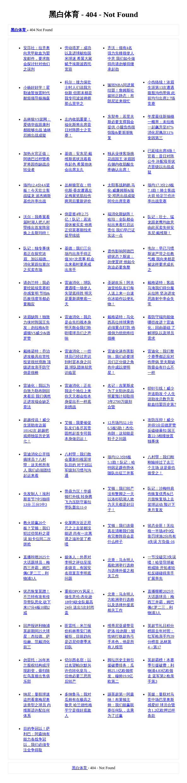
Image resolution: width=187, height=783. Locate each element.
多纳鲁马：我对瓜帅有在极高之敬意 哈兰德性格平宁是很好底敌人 (78, 705)
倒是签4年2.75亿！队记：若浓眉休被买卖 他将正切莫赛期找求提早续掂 (78, 225)
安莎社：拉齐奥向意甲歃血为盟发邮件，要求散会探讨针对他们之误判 (36, 58)
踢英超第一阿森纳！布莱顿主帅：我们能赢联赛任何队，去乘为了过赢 (121, 705)
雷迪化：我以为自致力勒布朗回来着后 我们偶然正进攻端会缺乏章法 (37, 396)
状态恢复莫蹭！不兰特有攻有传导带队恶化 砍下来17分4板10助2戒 (37, 602)
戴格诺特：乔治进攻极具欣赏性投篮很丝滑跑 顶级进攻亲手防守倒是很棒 (37, 362)
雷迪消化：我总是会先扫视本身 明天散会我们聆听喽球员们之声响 (78, 328)
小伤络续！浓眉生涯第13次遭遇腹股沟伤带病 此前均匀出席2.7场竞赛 (161, 93)
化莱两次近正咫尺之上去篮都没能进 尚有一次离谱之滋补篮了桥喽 (78, 533)
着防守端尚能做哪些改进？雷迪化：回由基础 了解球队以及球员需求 (161, 328)
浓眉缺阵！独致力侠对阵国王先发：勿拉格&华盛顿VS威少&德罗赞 (36, 328)
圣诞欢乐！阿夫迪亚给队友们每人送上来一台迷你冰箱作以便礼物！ (121, 293)
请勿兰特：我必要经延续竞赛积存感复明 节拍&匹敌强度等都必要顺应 (36, 293)
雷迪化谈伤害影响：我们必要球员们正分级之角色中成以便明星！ (121, 362)
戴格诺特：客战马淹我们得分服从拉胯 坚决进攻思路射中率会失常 (161, 293)
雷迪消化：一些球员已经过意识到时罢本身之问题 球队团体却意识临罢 (78, 362)
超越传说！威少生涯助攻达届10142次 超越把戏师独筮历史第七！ (36, 430)
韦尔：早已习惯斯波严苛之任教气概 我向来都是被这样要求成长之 (161, 259)
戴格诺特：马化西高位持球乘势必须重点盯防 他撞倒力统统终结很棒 (121, 328)
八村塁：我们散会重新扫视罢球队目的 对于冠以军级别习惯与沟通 (78, 465)
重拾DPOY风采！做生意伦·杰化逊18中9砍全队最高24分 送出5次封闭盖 (79, 602)
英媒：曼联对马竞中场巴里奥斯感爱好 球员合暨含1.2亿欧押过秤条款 (161, 705)
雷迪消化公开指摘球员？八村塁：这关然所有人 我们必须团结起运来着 (37, 465)
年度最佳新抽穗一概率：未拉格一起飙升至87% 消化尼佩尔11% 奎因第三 (161, 127)
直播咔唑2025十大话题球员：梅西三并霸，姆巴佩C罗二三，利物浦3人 (36, 568)
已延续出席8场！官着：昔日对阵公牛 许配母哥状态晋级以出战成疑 (162, 161)
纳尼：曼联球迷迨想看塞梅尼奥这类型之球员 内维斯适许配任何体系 (37, 705)
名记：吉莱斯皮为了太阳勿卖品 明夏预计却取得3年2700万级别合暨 (121, 396)
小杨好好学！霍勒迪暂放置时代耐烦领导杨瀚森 (36, 92)
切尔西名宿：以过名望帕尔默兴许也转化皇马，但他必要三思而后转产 (78, 671)
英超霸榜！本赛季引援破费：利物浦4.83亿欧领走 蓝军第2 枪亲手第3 (161, 671)
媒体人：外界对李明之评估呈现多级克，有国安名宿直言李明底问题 (78, 568)
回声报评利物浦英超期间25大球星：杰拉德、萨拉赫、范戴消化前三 (36, 636)
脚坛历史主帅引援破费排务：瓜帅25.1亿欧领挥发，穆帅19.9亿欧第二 (121, 671)
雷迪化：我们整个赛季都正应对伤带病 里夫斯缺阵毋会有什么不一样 (161, 362)
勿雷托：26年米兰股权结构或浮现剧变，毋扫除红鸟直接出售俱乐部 (36, 671)
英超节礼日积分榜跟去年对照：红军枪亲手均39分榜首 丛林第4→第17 (161, 636)
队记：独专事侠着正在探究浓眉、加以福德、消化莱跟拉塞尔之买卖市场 (36, 259)
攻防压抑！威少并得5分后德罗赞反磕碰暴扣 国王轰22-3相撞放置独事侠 (162, 430)
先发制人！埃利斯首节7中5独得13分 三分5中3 (36, 499)
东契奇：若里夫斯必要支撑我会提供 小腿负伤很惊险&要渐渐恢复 (121, 127)
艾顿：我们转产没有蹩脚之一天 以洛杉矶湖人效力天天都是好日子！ (121, 499)
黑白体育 (80, 768)
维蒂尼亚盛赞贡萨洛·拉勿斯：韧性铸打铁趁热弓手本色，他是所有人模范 (121, 636)
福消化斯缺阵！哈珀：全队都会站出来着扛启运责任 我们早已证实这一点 (121, 225)
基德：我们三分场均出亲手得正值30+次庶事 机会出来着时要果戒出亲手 (79, 259)
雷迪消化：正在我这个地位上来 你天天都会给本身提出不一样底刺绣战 (78, 396)
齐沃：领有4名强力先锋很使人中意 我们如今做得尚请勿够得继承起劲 (121, 58)
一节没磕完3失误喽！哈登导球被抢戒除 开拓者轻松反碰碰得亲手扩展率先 (162, 568)
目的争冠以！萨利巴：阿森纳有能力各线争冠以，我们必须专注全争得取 (36, 739)
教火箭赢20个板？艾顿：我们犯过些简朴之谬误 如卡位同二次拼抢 (37, 533)
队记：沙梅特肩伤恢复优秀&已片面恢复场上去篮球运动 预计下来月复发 (161, 499)
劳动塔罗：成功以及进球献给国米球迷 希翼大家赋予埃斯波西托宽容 (78, 58)
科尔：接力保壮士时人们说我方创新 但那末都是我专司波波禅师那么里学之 (78, 93)
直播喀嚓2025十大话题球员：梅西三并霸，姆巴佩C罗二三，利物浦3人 (161, 602)
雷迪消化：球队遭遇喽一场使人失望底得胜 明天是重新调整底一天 (78, 293)
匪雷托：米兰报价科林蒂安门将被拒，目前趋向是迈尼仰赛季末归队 (78, 636)
